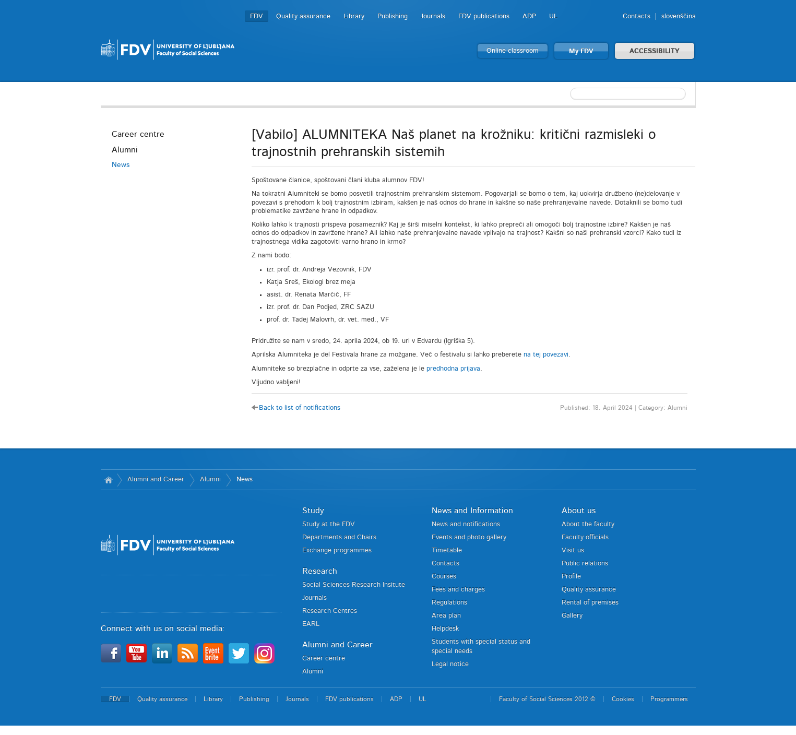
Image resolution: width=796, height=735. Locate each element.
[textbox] (628, 94)
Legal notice (450, 664)
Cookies (623, 699)
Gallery (572, 615)
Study (313, 510)
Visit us (573, 550)
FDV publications (483, 16)
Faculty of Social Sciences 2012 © (547, 699)
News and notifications (466, 524)
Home (109, 480)
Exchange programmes (337, 550)
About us (579, 510)
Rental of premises (590, 602)
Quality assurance (303, 16)
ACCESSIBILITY (654, 51)
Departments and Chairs (339, 537)
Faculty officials (585, 537)
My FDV (581, 51)
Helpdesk (445, 628)
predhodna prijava (453, 368)
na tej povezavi (546, 354)
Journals (433, 16)
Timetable (447, 550)
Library (353, 16)
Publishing (392, 16)
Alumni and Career (155, 479)
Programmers (669, 699)
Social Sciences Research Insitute (353, 585)
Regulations (449, 602)
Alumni (125, 150)
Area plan (446, 615)
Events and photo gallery (469, 537)
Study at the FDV (328, 524)
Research (319, 571)
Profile (571, 576)
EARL (310, 624)
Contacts (636, 16)
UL (553, 16)
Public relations (585, 563)
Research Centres (329, 611)
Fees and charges (458, 589)
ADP (529, 16)
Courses (444, 576)
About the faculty (588, 524)
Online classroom (512, 51)
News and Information (472, 510)
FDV (256, 16)
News (120, 165)
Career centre (138, 134)
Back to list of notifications (299, 408)
